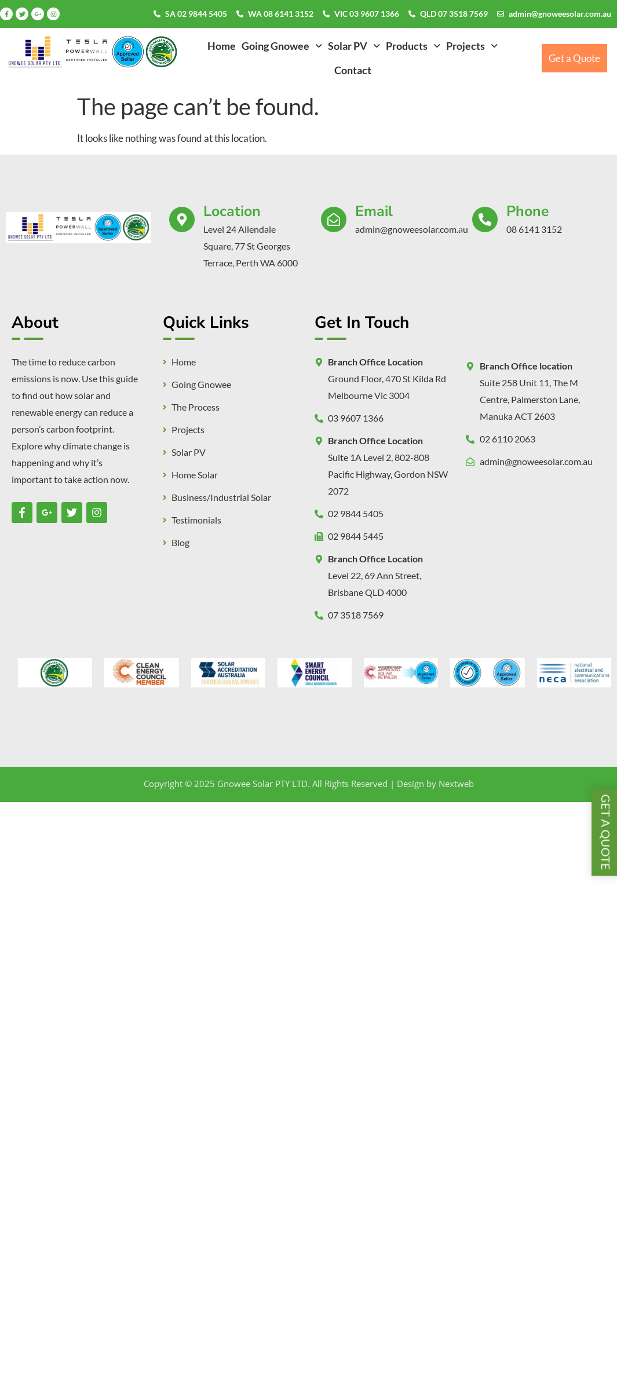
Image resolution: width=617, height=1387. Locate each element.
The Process (195, 407)
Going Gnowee (282, 45)
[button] (282, 46)
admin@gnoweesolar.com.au (560, 14)
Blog (180, 542)
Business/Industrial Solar (221, 497)
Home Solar (194, 475)
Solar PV (354, 45)
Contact (352, 70)
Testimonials (196, 520)
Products (413, 45)
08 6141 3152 (534, 229)
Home (221, 45)
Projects (472, 45)
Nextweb (456, 783)
